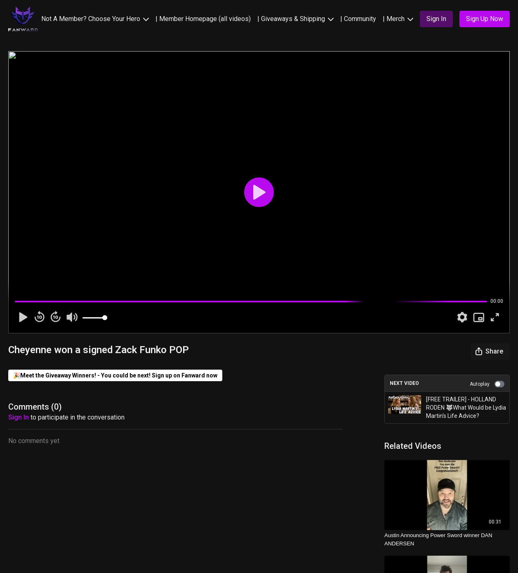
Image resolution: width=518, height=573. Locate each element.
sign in (18, 417)
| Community (358, 19)
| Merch (398, 19)
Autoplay (487, 384)
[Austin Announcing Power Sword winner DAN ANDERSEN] (447, 539)
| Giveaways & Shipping (295, 19)
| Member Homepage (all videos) (203, 19)
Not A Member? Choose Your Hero (95, 19)
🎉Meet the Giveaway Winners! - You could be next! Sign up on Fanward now (115, 375)
